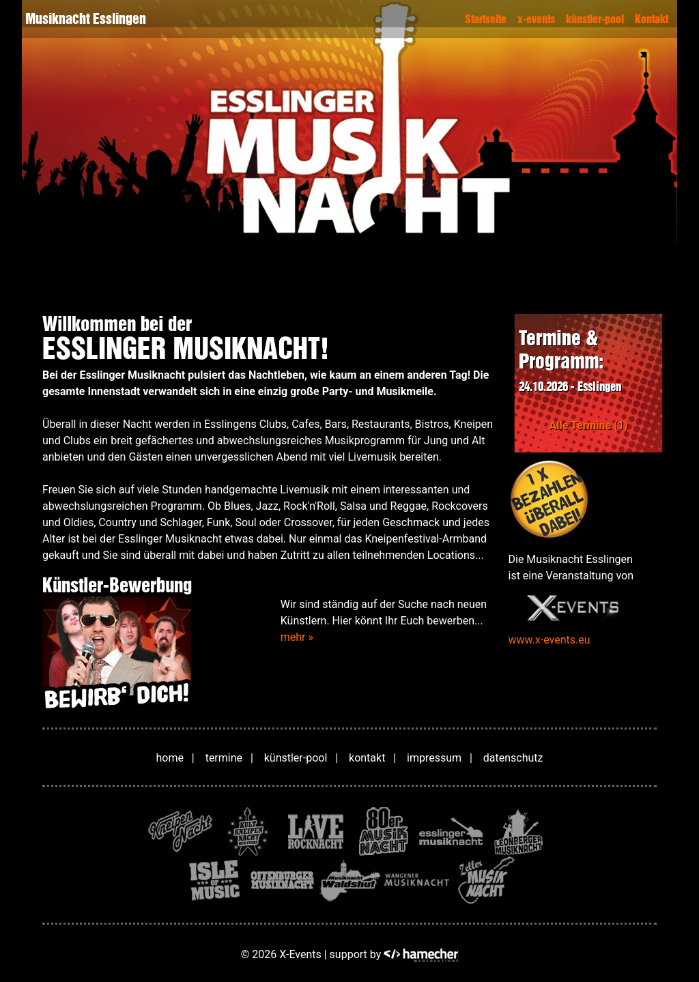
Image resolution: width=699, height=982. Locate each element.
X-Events (300, 954)
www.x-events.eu (549, 639)
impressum (434, 757)
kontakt (367, 757)
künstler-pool (595, 19)
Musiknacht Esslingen (85, 18)
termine (223, 757)
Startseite (486, 19)
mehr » (297, 637)
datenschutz (513, 757)
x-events (536, 19)
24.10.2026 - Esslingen (570, 386)
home (170, 757)
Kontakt (651, 19)
